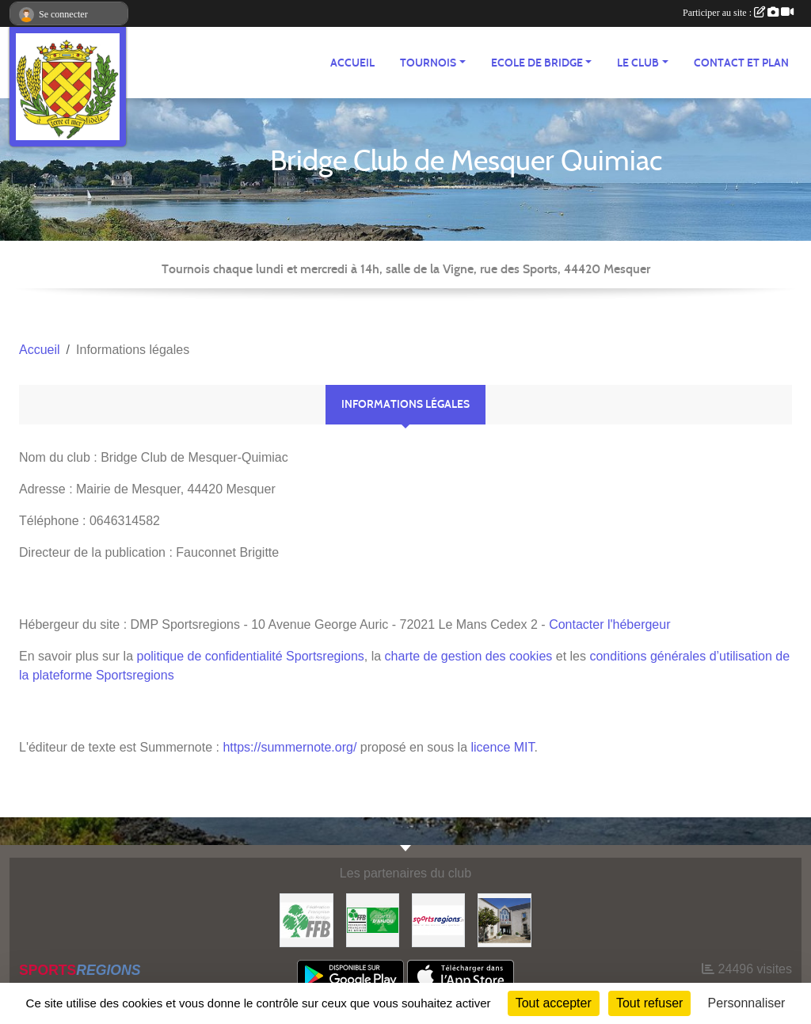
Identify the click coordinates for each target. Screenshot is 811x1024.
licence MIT (502, 747)
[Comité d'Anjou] (372, 919)
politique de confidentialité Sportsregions (250, 656)
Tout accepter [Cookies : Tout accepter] (554, 1003)
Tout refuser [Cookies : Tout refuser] (649, 1003)
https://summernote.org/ (289, 747)
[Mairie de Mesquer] (504, 919)
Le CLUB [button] (638, 63)
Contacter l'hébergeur (609, 624)
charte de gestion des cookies (469, 656)
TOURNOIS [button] (428, 63)
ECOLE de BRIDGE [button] (537, 63)
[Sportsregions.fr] (438, 919)
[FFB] (306, 919)
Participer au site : (738, 12)
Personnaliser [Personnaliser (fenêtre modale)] (747, 1003)
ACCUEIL (352, 63)
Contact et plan (741, 63)
